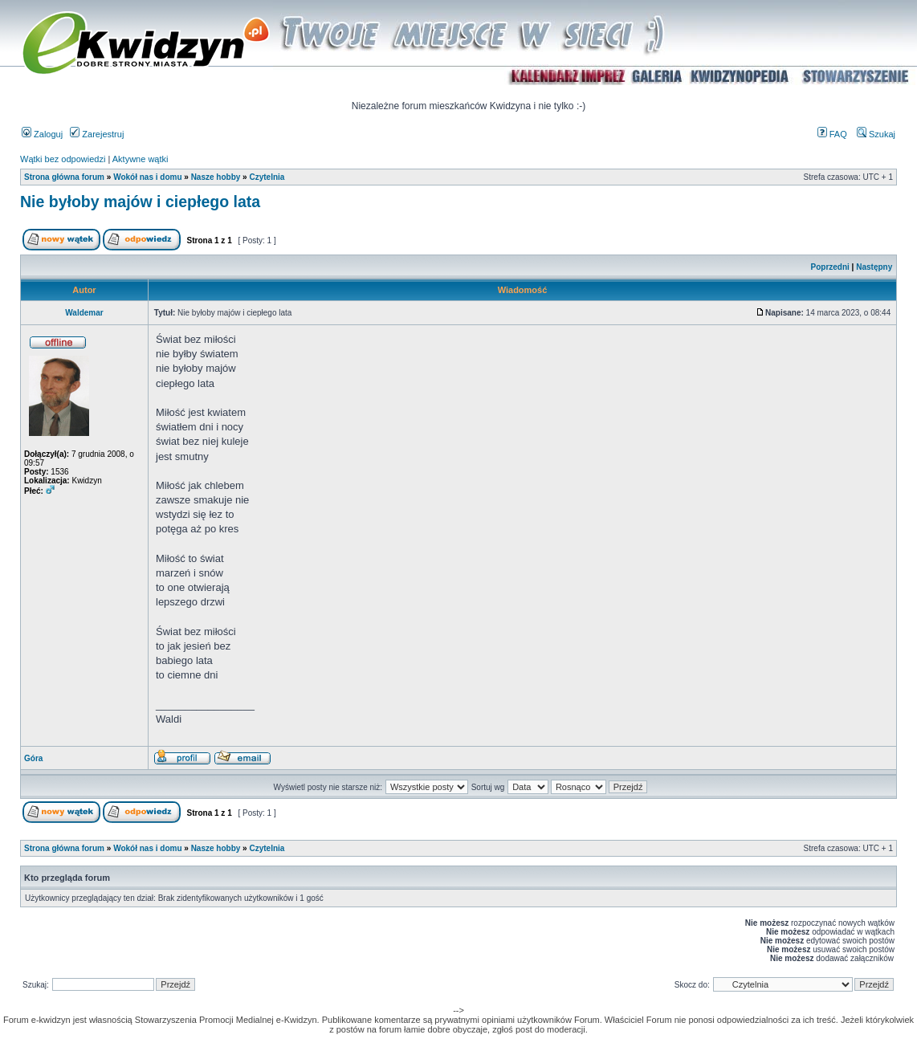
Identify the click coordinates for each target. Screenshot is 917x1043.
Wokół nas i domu (147, 177)
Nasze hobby (216, 177)
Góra (33, 758)
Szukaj (876, 134)
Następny (874, 267)
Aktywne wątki (140, 159)
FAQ (832, 134)
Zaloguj (42, 134)
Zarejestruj (97, 134)
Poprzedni (830, 267)
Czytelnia (266, 177)
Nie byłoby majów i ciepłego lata (140, 201)
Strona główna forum (64, 177)
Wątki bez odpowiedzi (62, 159)
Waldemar (84, 312)
